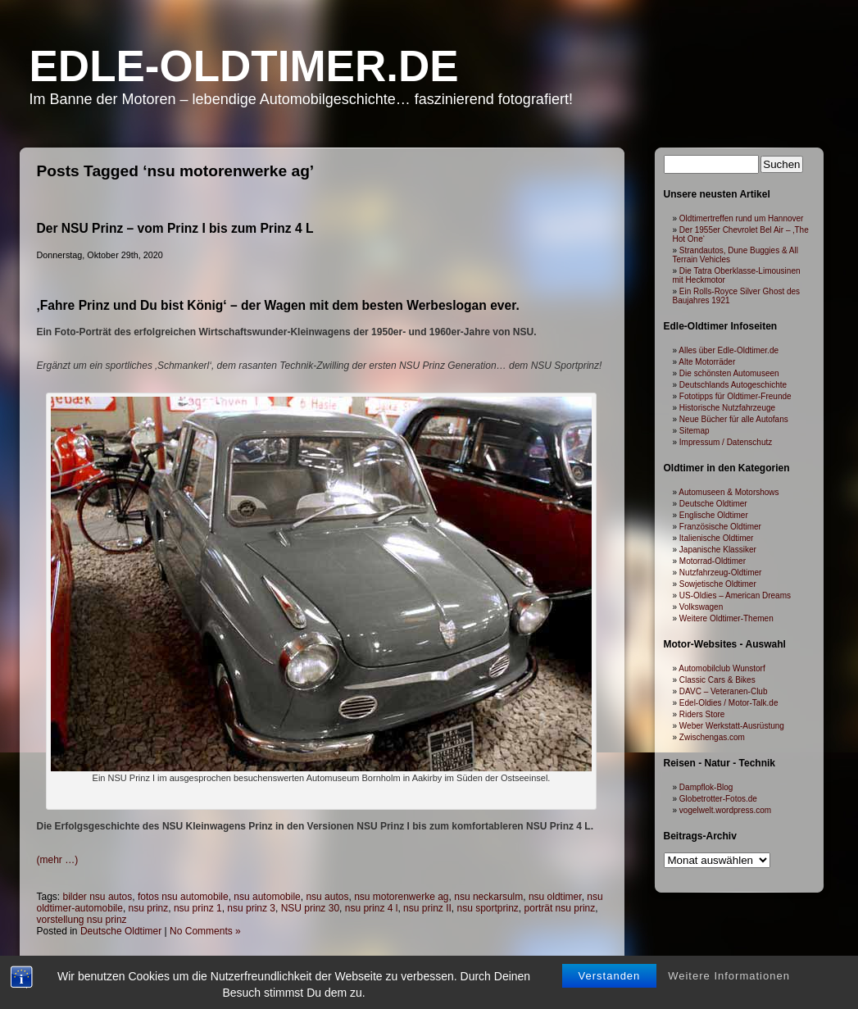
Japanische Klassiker (717, 549)
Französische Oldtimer (720, 526)
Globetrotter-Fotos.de (718, 798)
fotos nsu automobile (183, 896)
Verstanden (610, 954)
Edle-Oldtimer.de (244, 66)
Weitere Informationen (729, 954)
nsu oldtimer (555, 896)
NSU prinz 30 (310, 908)
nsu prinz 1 (198, 908)
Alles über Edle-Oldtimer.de (729, 350)
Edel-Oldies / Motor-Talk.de (729, 702)
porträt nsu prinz (560, 908)
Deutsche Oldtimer (120, 931)
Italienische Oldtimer (716, 538)
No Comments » (205, 931)
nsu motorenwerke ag (401, 896)
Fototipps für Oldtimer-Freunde (735, 396)
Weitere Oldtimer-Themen (726, 618)
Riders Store (702, 714)
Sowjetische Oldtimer (717, 584)
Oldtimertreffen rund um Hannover (741, 218)
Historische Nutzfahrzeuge (727, 407)
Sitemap (694, 430)
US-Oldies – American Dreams (735, 595)
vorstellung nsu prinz (82, 919)
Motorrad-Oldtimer (712, 561)
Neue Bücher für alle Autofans (733, 419)
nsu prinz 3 (251, 908)
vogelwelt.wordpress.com (725, 810)
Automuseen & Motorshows (729, 492)
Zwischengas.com (712, 737)
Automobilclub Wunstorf (722, 668)
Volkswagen (701, 606)
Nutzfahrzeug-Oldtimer (720, 572)
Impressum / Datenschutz (725, 442)
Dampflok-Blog (706, 787)
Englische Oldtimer (713, 515)
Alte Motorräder (707, 361)
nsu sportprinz (487, 908)
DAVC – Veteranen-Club (723, 691)
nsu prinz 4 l (371, 908)
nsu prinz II (427, 908)
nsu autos (327, 896)
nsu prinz (149, 908)
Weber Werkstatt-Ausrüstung (731, 725)
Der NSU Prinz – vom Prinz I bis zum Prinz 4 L (175, 228)
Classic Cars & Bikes (717, 679)
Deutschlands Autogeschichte (733, 384)
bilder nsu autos (98, 896)
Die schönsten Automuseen (729, 373)
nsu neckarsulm (488, 896)
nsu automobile (267, 896)
